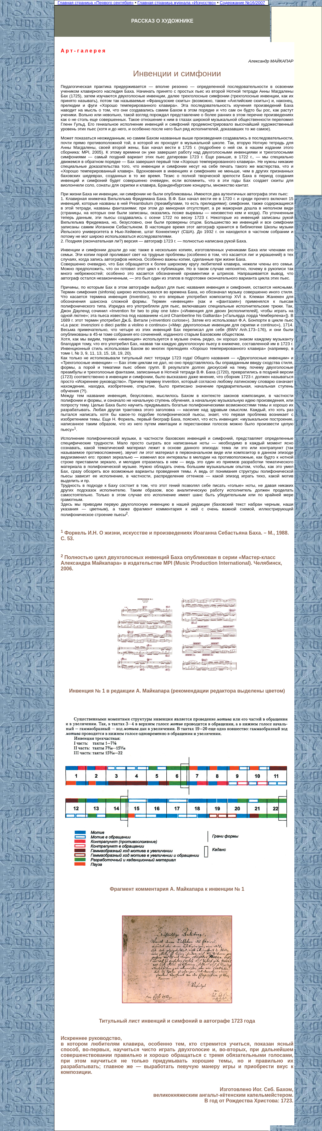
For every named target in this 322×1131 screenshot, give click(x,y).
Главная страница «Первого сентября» (96, 2)
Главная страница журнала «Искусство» (176, 2)
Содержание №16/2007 (242, 2)
